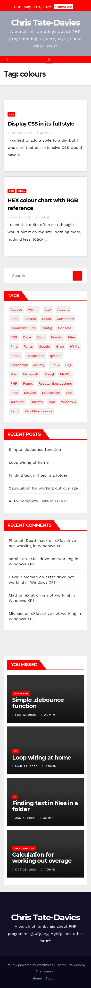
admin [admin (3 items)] (33, 309)
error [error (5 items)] (41, 337)
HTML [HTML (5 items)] (74, 346)
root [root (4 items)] (14, 393)
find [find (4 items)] (14, 346)
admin (44, 133)
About (50, 978)
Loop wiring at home (29, 462)
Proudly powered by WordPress (30, 965)
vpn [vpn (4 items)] (52, 402)
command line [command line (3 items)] (23, 328)
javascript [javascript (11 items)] (18, 365)
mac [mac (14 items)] (13, 374)
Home (37, 978)
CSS (11, 114)
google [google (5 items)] (44, 346)
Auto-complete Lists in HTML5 (38, 501)
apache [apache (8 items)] (63, 309)
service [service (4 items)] (30, 393)
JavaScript (21, 693)
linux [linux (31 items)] (54, 365)
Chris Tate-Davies (45, 23)
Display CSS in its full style (41, 123)
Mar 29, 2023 (26, 766)
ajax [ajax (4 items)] (47, 309)
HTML (21, 191)
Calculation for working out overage (43, 488)
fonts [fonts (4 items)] (28, 346)
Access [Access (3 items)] (16, 309)
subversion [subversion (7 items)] (51, 393)
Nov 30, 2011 (21, 217)
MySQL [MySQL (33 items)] (65, 374)
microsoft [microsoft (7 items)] (31, 374)
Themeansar (45, 971)
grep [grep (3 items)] (60, 346)
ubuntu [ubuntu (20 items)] (37, 402)
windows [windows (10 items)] (68, 402)
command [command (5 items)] (65, 319)
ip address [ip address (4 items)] (35, 356)
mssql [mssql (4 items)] (49, 374)
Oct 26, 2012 (21, 133)
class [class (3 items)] (46, 319)
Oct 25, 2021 (25, 869)
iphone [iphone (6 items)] (55, 356)
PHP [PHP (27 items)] (13, 383)
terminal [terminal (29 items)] (17, 402)
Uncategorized (24, 848)
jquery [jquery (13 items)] (38, 365)
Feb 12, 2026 (25, 714)
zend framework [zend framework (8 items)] (38, 411)
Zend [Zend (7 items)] (14, 411)
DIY (16, 751)
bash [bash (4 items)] (14, 319)
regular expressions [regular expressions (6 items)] (55, 383)
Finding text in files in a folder (38, 475)
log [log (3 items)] (68, 365)
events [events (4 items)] (56, 337)
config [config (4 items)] (46, 328)
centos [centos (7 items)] (30, 319)
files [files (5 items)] (72, 337)
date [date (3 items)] (27, 337)
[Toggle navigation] (49, 59)
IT (15, 796)
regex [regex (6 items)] (28, 383)
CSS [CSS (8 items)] (13, 337)
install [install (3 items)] (15, 356)
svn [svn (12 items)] (69, 393)
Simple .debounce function (35, 449)
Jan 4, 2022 (25, 818)
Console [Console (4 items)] (64, 328)
